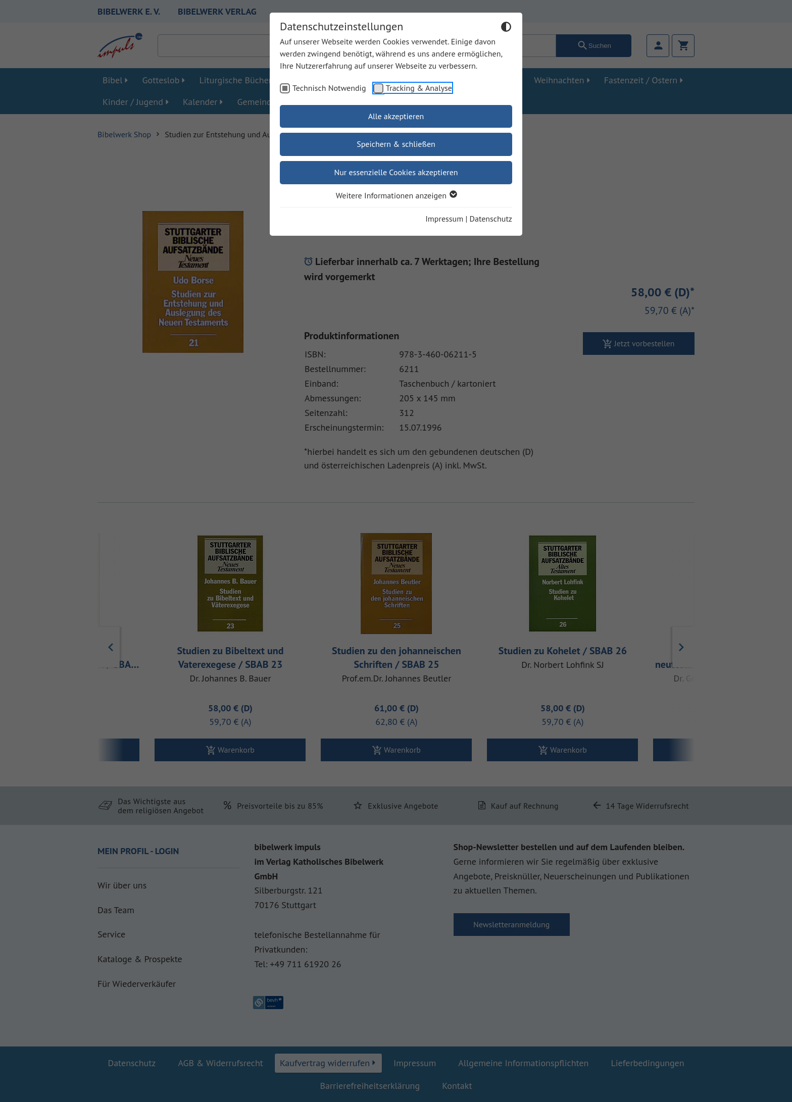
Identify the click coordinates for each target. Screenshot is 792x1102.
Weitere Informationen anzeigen (396, 195)
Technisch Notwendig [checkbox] (329, 88)
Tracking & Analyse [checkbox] (419, 88)
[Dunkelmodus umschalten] (506, 28)
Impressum (444, 219)
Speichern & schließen (396, 144)
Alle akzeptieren (396, 116)
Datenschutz (491, 219)
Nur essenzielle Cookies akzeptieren (396, 172)
